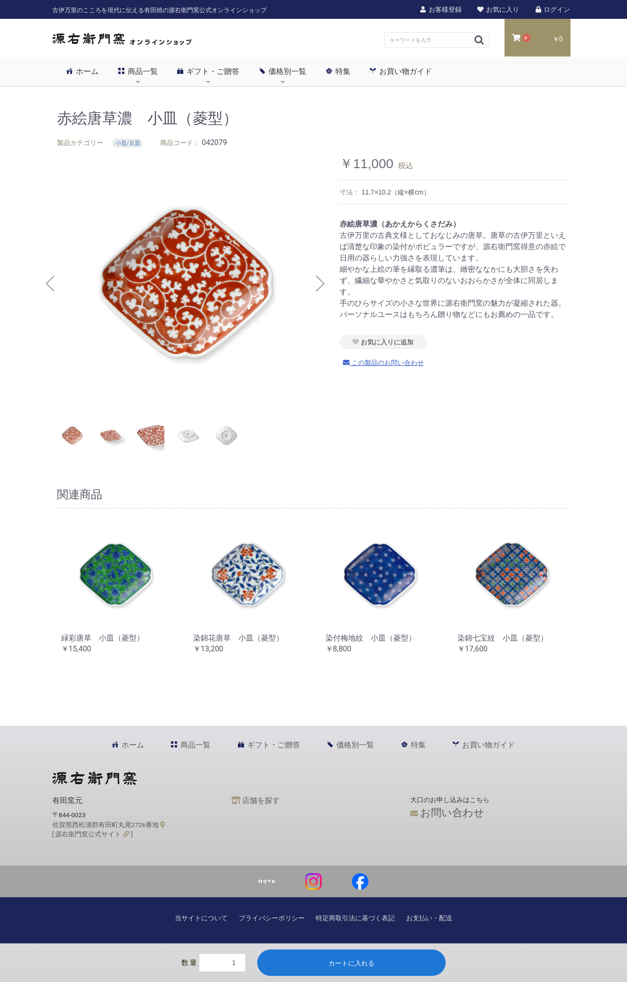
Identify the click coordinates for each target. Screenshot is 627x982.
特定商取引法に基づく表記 (355, 918)
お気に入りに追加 (383, 342)
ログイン (552, 9)
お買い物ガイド (401, 71)
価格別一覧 (282, 71)
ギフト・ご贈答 (208, 71)
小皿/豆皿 (127, 143)
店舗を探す (255, 800)
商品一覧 (138, 71)
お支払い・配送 (429, 918)
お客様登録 (440, 9)
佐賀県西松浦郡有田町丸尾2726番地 (108, 824)
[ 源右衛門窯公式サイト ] (92, 834)
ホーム (82, 71)
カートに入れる (351, 963)
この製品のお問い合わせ (383, 362)
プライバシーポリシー (272, 918)
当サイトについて (201, 918)
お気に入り (498, 9)
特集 (338, 71)
